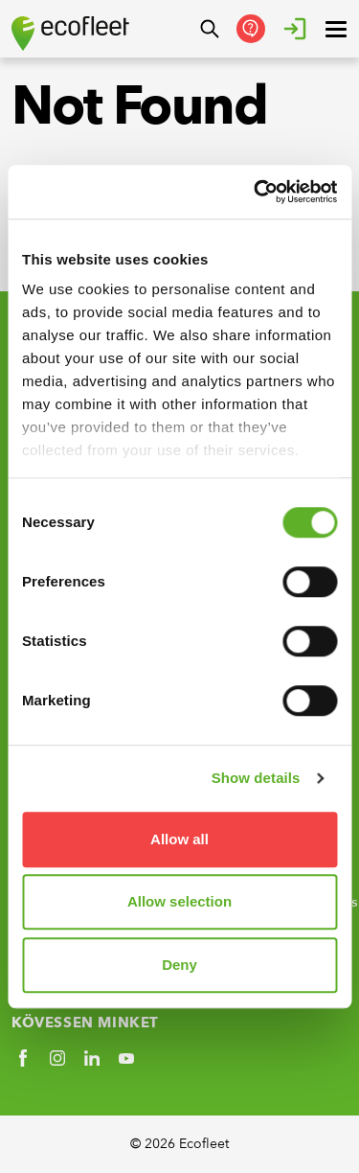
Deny (179, 964)
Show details (256, 778)
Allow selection (179, 901)
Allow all (179, 839)
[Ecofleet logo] (70, 33)
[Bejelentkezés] (294, 28)
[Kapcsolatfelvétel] (250, 28)
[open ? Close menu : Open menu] (336, 28)
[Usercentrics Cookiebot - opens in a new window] (255, 191)
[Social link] (22, 1058)
